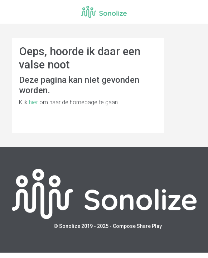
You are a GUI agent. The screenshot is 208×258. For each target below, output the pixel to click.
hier (33, 102)
